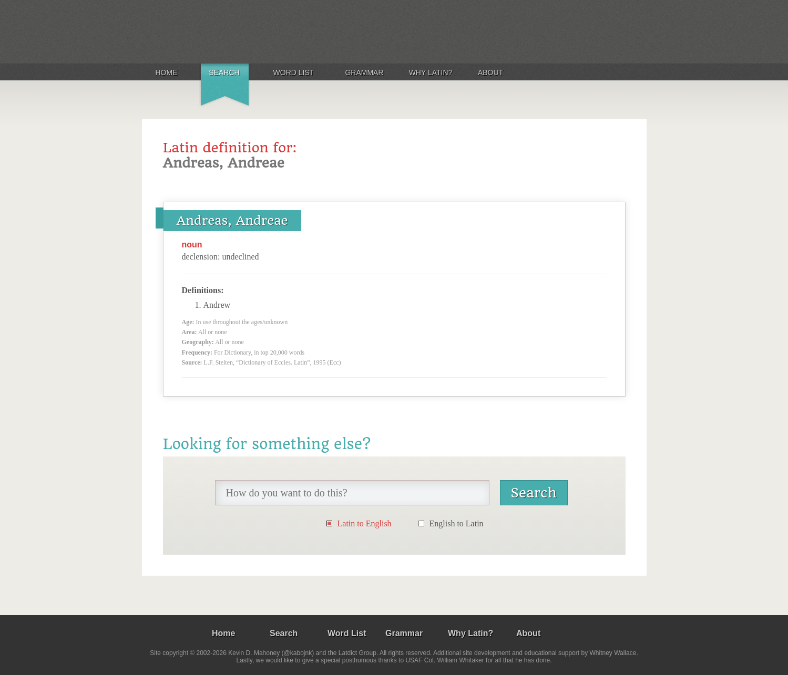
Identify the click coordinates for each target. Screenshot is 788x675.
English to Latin (456, 523)
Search (224, 72)
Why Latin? (431, 72)
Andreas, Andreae (232, 220)
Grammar (364, 72)
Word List (293, 72)
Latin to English (364, 523)
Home (167, 72)
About (490, 72)
